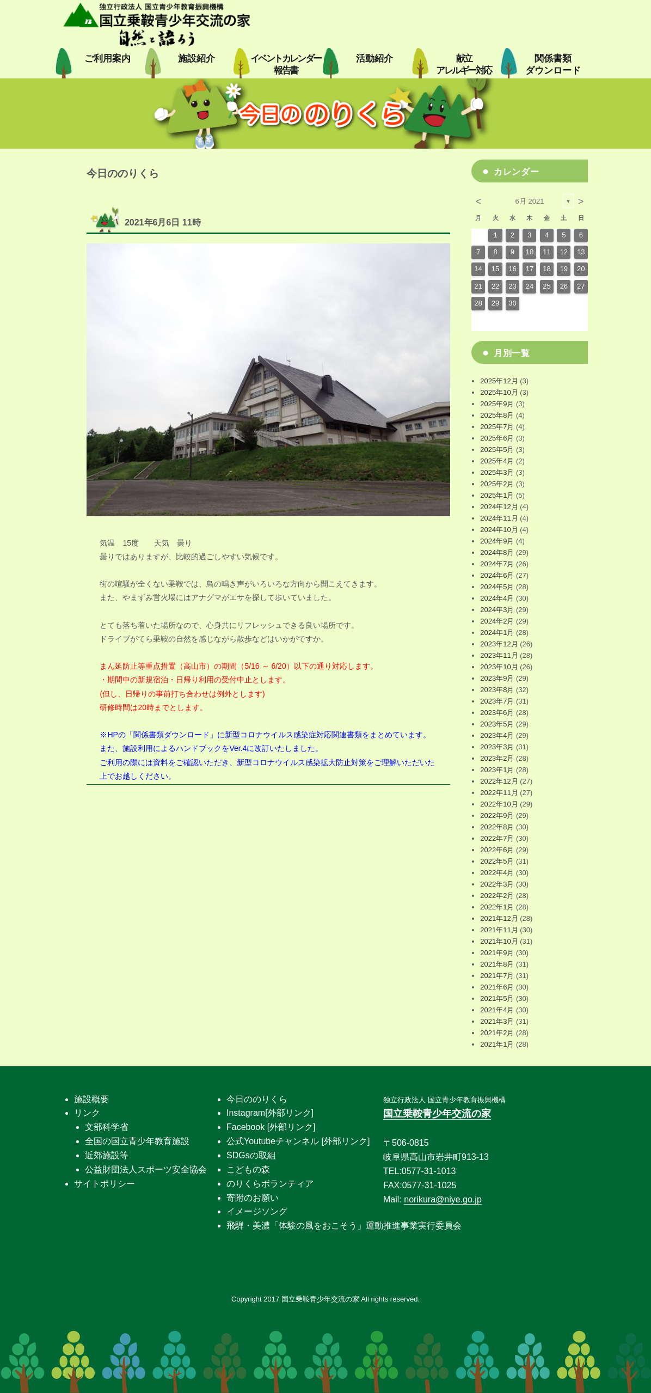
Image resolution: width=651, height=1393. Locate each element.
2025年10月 (499, 392)
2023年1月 (497, 770)
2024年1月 (497, 632)
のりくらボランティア (270, 1183)
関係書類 (553, 64)
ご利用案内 (107, 58)
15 (495, 269)
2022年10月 (499, 804)
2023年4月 (497, 735)
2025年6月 (497, 438)
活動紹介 (374, 58)
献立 (463, 64)
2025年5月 (497, 449)
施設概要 (91, 1099)
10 (529, 252)
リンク (87, 1112)
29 (495, 303)
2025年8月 (497, 415)
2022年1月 (497, 907)
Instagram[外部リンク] (270, 1112)
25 (546, 286)
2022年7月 (497, 838)
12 (564, 252)
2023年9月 (497, 678)
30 (512, 303)
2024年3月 (497, 610)
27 (581, 286)
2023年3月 (497, 747)
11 (546, 252)
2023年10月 (499, 667)
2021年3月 (497, 1021)
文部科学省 (106, 1127)
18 (546, 269)
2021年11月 (499, 930)
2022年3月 (497, 884)
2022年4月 (497, 873)
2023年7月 (497, 701)
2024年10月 (499, 530)
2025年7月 (497, 427)
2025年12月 (499, 381)
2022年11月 (499, 793)
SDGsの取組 (251, 1155)
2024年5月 (497, 587)
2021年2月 (497, 1033)
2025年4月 (497, 461)
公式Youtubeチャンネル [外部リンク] (298, 1141)
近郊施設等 (106, 1155)
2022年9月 (497, 815)
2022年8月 (497, 827)
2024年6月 (497, 575)
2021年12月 (499, 918)
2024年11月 (499, 518)
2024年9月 (497, 541)
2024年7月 (497, 564)
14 (478, 269)
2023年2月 (497, 758)
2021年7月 (497, 976)
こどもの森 (248, 1169)
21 (478, 286)
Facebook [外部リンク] (271, 1127)
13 (581, 252)
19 (564, 269)
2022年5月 (497, 861)
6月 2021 (529, 201)
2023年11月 (499, 655)
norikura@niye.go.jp (443, 1199)
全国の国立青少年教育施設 (137, 1141)
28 (478, 303)
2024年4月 (497, 598)
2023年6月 (497, 712)
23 (512, 286)
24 (529, 286)
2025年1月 (497, 495)
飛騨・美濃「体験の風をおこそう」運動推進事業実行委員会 (344, 1225)
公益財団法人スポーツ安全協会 (146, 1169)
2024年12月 (499, 507)
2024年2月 (497, 621)
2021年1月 (497, 1044)
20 (581, 269)
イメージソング (256, 1211)
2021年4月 (497, 1010)
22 (495, 286)
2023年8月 (497, 690)
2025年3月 (497, 472)
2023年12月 (499, 644)
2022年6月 (497, 850)
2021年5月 (497, 998)
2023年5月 (497, 724)
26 (564, 286)
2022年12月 (499, 781)
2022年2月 (497, 895)
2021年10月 (499, 941)
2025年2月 (497, 484)
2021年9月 (497, 953)
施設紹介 (196, 58)
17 (529, 269)
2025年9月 (497, 404)
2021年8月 (497, 964)
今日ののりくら (256, 1099)
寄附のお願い (252, 1197)
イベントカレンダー (285, 64)
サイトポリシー (104, 1183)
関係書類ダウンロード (171, 734)
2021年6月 (497, 987)
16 (512, 269)
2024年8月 (497, 552)
